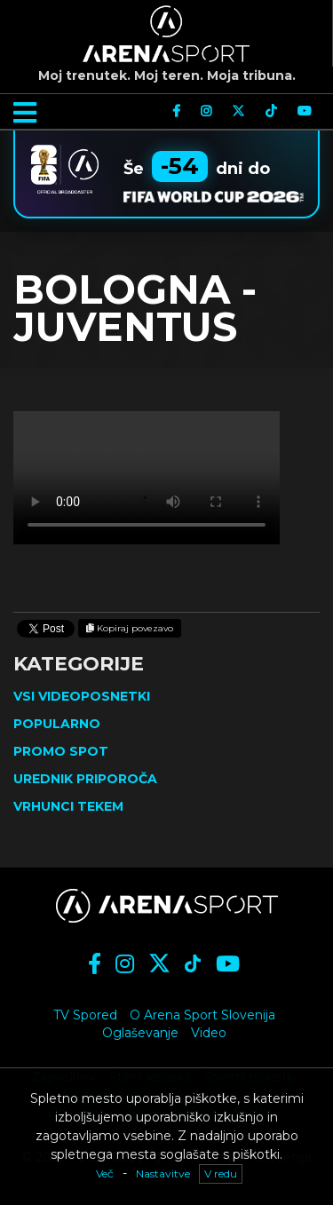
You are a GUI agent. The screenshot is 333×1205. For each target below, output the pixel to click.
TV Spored (85, 1015)
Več (105, 1173)
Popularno (56, 724)
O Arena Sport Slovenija (202, 1015)
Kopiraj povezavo (129, 628)
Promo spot (60, 751)
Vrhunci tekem (68, 806)
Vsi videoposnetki (81, 696)
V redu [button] (220, 1173)
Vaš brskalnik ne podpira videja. (146, 477)
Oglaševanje (140, 1033)
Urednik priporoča (85, 779)
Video (208, 1033)
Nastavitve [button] (163, 1173)
